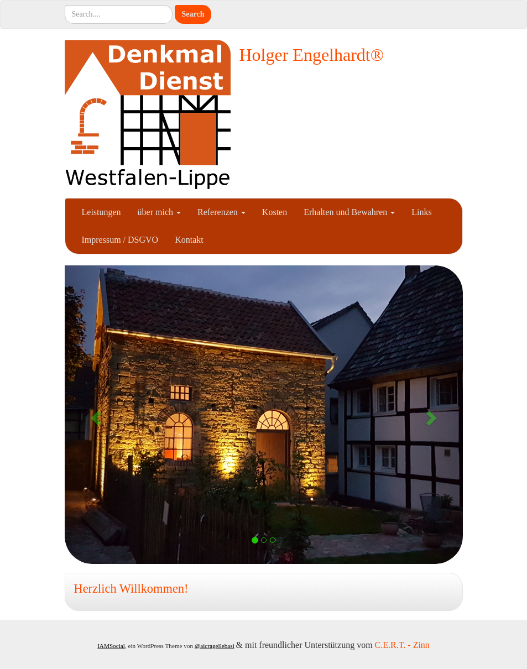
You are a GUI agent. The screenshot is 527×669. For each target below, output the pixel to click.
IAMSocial (111, 645)
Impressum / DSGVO (120, 239)
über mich (159, 212)
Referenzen (221, 212)
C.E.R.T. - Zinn (402, 645)
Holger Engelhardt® (311, 55)
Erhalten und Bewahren (349, 212)
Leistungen (101, 212)
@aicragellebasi (214, 645)
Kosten (274, 212)
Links (421, 212)
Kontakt (189, 239)
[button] (94, 414)
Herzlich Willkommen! (131, 588)
